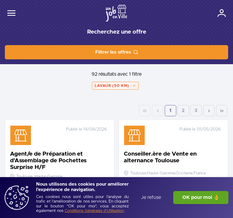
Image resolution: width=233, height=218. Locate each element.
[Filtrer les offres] (116, 52)
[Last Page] (222, 111)
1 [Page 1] (170, 110)
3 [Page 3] (196, 110)
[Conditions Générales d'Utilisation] (94, 211)
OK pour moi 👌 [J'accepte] (200, 197)
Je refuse (151, 197)
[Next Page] (209, 111)
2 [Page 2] (183, 110)
